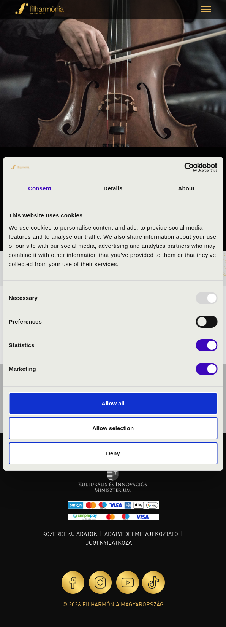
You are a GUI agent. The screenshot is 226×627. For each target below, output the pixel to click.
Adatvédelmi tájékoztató (141, 534)
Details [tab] (113, 188)
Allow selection (113, 428)
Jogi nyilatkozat (110, 542)
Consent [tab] (39, 188)
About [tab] (186, 188)
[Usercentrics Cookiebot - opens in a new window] (184, 167)
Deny (113, 453)
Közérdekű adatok (69, 534)
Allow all (113, 403)
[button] (206, 10)
